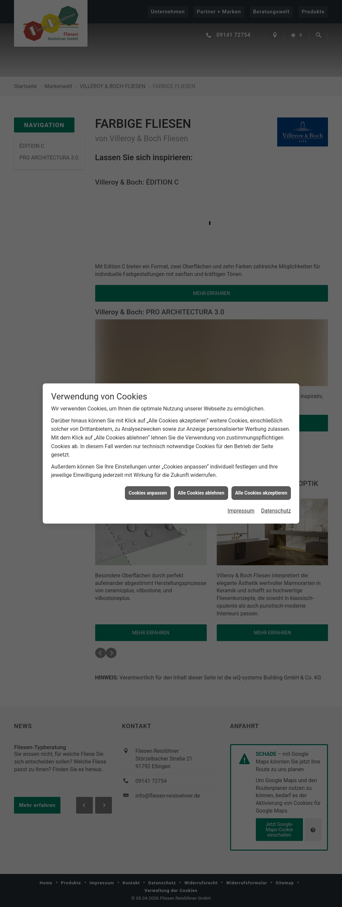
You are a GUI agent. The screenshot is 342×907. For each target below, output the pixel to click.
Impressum (240, 502)
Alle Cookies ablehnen (201, 484)
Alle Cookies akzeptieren (261, 484)
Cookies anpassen (148, 484)
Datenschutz (276, 502)
